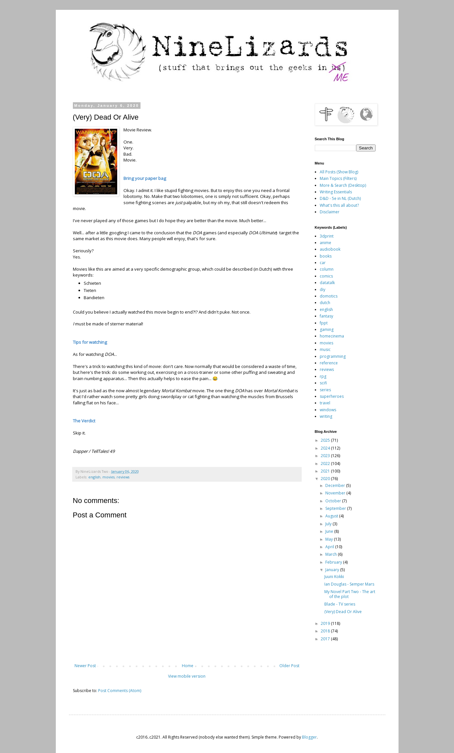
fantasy (326, 316)
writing (326, 416)
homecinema (332, 336)
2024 (326, 448)
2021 (326, 471)
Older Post (289, 665)
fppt (324, 323)
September (336, 508)
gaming (327, 329)
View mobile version (186, 676)
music (325, 349)
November (335, 493)
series (325, 390)
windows (328, 410)
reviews (123, 476)
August (332, 516)
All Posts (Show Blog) (339, 172)
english (94, 476)
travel (325, 403)
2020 (326, 478)
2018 (326, 631)
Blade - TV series (339, 604)
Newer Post (85, 665)
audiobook (330, 249)
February (334, 562)
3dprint (327, 236)
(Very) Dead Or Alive (343, 611)
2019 (326, 623)
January (332, 569)
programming (333, 356)
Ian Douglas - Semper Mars (349, 584)
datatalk (327, 282)
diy (322, 289)
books (326, 256)
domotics (328, 296)
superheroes (332, 396)
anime (325, 242)
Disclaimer (329, 212)
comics (326, 276)
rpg (323, 376)
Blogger (309, 737)
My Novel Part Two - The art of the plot (349, 594)
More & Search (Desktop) (343, 185)
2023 (326, 455)
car (323, 262)
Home (187, 665)
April (330, 547)
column (327, 269)
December (335, 485)
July (329, 524)
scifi (323, 383)
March (331, 554)
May (329, 539)
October (333, 501)
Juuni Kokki (334, 576)
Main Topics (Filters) (338, 178)
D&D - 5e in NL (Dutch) (340, 198)
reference (329, 363)
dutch (325, 302)
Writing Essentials (336, 192)
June (329, 531)
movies (108, 476)
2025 (326, 440)
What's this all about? (339, 205)
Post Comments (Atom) (119, 690)
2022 (326, 463)
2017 (326, 639)
